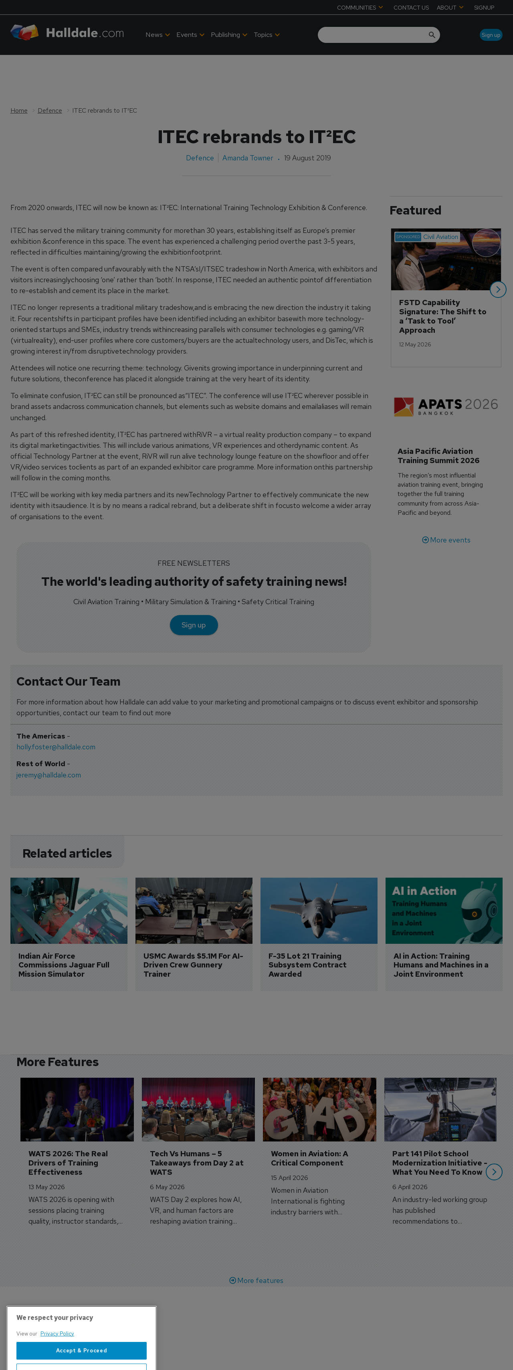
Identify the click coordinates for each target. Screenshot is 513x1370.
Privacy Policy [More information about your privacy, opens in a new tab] (57, 1363)
